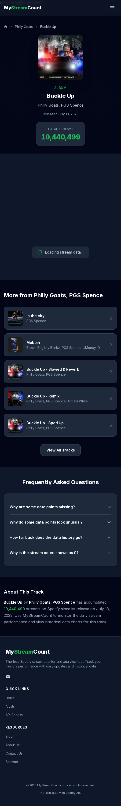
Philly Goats (24, 27)
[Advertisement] (60, 200)
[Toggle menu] (112, 7)
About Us (13, 745)
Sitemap (12, 762)
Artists (10, 706)
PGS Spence (72, 105)
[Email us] (8, 676)
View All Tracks (60, 450)
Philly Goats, (49, 105)
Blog (9, 736)
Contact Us (14, 753)
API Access (14, 715)
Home (10, 698)
